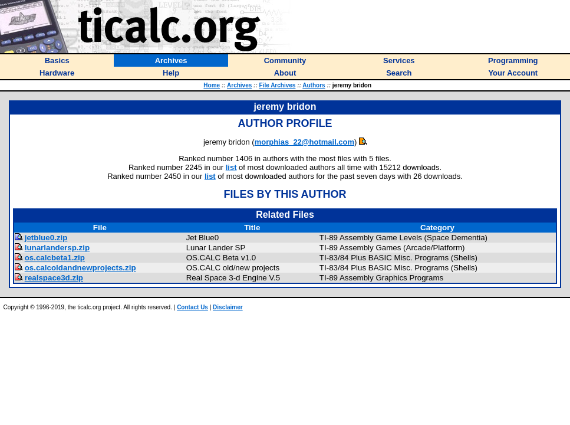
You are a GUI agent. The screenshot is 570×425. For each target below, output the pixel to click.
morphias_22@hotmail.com (304, 142)
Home (211, 85)
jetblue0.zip (46, 237)
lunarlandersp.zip (57, 247)
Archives (239, 85)
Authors (313, 85)
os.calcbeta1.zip (55, 257)
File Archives (277, 85)
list (231, 167)
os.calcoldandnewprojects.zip (80, 267)
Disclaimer (228, 307)
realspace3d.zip (54, 277)
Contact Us (192, 307)
